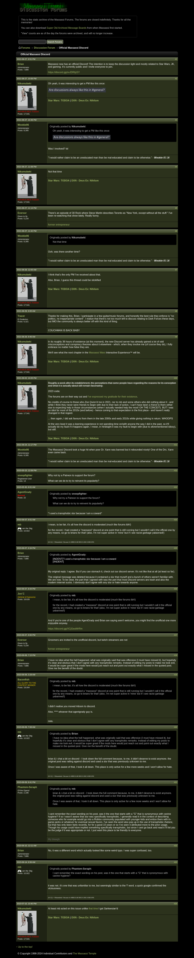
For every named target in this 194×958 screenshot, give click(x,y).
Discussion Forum (44, 47)
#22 (175, 845)
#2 (176, 78)
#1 (176, 59)
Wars (102, 352)
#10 (175, 378)
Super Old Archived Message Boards (66, 28)
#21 (175, 782)
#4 (176, 167)
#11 (175, 445)
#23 (175, 862)
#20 (175, 727)
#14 (175, 520)
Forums (25, 47)
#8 (176, 311)
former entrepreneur (59, 224)
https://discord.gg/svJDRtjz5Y (64, 72)
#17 (175, 635)
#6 (176, 231)
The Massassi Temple (84, 953)
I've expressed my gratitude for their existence (112, 396)
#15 (175, 548)
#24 (175, 904)
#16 (175, 589)
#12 (175, 470)
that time (93, 908)
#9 (176, 337)
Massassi (94, 352)
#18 (175, 655)
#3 (176, 120)
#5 (176, 208)
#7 (176, 270)
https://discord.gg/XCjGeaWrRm (65, 628)
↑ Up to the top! (24, 947)
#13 (175, 487)
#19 (175, 675)
